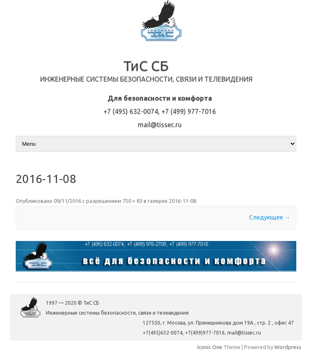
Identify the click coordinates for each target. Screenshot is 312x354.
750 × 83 (132, 201)
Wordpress (287, 347)
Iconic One (209, 347)
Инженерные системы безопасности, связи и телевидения (146, 79)
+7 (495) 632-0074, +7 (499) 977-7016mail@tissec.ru (159, 111)
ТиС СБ (145, 65)
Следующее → (269, 217)
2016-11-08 (182, 201)
